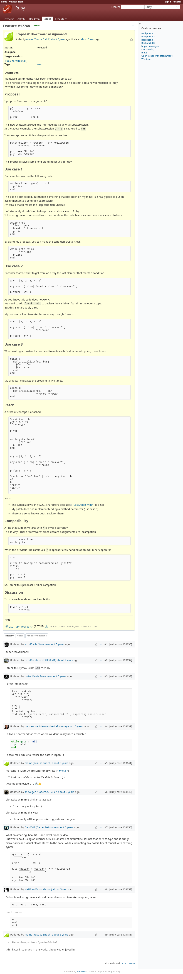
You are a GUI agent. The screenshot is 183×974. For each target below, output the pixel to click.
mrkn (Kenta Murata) (37, 676)
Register (177, 1)
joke (39, 64)
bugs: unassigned (150, 46)
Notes (20, 635)
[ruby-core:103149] (120, 792)
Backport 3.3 (148, 36)
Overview (9, 18)
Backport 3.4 (148, 39)
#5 (106, 763)
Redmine (81, 971)
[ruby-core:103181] (120, 934)
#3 (106, 676)
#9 (106, 934)
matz (144, 52)
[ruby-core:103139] (120, 726)
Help (20, 1)
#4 (106, 726)
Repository (61, 18)
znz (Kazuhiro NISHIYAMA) (40, 660)
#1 (106, 644)
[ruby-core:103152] (120, 889)
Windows (146, 59)
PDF (124, 963)
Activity (21, 18)
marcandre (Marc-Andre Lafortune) (46, 726)
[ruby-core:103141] (120, 763)
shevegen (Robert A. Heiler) (41, 792)
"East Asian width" (84, 504)
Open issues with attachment (156, 55)
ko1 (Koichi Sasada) (36, 644)
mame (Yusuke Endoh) (38, 39)
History (9, 635)
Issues (47, 18)
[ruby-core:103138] (120, 676)
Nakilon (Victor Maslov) (38, 889)
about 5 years (58, 39)
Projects (13, 1)
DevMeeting (147, 49)
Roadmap (34, 18)
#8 (106, 889)
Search (115, 7)
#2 (106, 660)
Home (4, 1)
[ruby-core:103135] (15, 61)
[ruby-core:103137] (120, 660)
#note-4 (63, 770)
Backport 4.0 (148, 43)
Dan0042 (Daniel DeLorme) (40, 827)
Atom (132, 963)
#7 (106, 827)
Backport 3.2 (148, 33)
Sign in (168, 1)
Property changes (37, 635)
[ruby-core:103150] (120, 827)
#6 (106, 792)
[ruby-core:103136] (120, 644)
